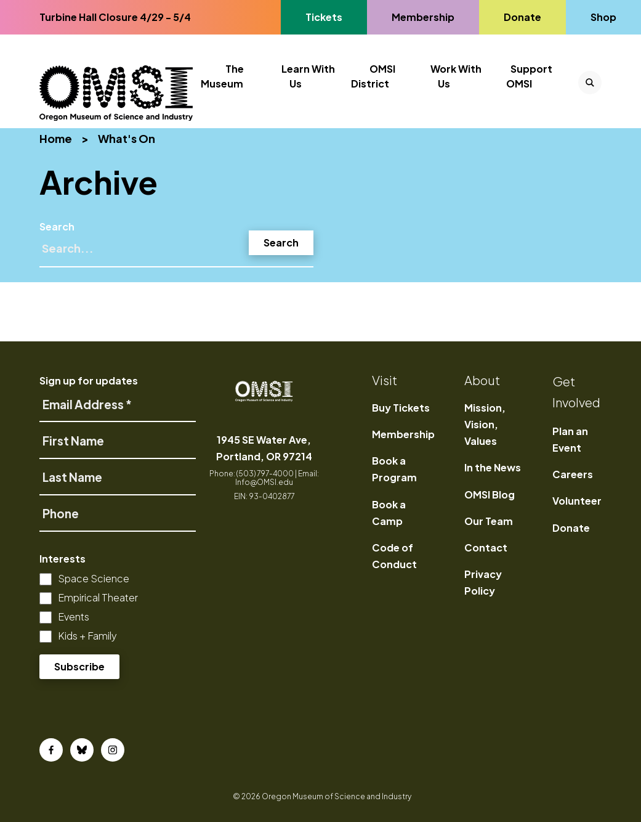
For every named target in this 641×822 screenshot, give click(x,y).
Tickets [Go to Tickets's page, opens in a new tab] (323, 16)
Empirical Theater (98, 597)
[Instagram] (112, 750)
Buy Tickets (401, 407)
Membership (403, 434)
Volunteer (577, 500)
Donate (571, 527)
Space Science (93, 578)
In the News (492, 467)
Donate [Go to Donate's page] (522, 16)
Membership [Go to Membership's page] (422, 16)
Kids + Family (87, 635)
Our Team (488, 521)
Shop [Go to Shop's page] (604, 16)
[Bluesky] (82, 750)
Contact (485, 547)
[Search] (176, 253)
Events (73, 616)
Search (57, 226)
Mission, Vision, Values (485, 424)
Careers (572, 474)
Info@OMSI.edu (264, 482)
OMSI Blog (489, 494)
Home (55, 138)
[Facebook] (51, 750)
